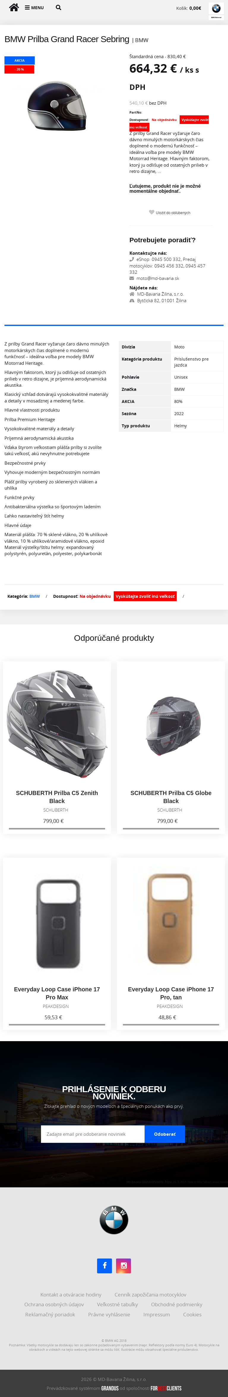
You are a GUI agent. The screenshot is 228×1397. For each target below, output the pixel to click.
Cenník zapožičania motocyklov (151, 1293)
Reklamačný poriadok (50, 1313)
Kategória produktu (142, 359)
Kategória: (17, 596)
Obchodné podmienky (177, 1303)
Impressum (157, 1313)
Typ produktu (136, 426)
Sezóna (129, 413)
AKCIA (128, 401)
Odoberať (165, 1133)
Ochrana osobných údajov (54, 1303)
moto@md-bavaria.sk (154, 278)
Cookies (193, 1313)
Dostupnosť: (139, 119)
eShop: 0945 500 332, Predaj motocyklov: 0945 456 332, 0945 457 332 (167, 265)
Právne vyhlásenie (110, 1313)
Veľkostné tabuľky (118, 1303)
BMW (34, 596)
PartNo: (135, 112)
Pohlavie (130, 377)
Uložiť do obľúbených (173, 212)
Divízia (128, 347)
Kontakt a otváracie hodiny (71, 1293)
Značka (129, 389)
